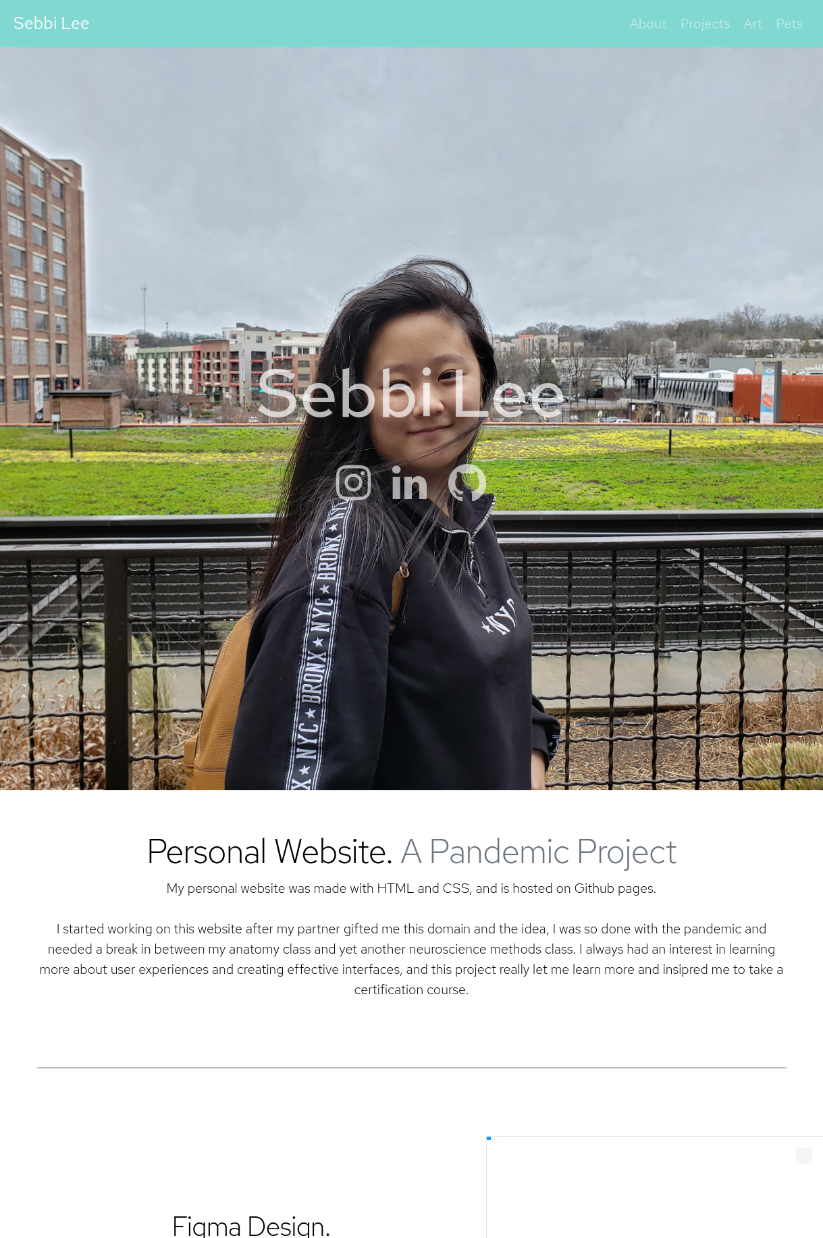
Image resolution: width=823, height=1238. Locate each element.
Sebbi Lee (52, 23)
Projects (706, 23)
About (648, 23)
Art (752, 23)
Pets (789, 23)
